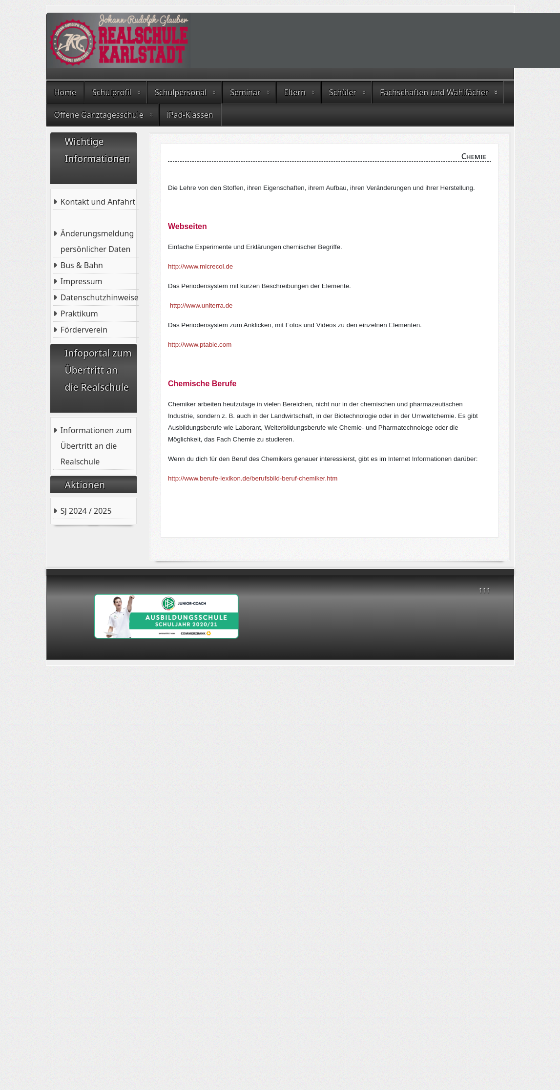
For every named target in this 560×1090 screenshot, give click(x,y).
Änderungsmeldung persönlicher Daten (97, 241)
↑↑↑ (484, 589)
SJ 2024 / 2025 (86, 510)
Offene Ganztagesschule (99, 114)
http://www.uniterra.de (201, 305)
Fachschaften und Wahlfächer (434, 92)
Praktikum (79, 313)
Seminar (245, 92)
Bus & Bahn (82, 265)
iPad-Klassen (190, 114)
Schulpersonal (181, 92)
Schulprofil (111, 92)
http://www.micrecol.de (200, 266)
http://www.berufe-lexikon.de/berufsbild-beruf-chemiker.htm (252, 478)
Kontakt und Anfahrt (98, 201)
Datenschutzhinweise (100, 297)
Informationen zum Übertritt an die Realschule (96, 446)
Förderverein (84, 329)
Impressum (82, 281)
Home (65, 92)
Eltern (295, 92)
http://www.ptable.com (199, 344)
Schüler (342, 92)
